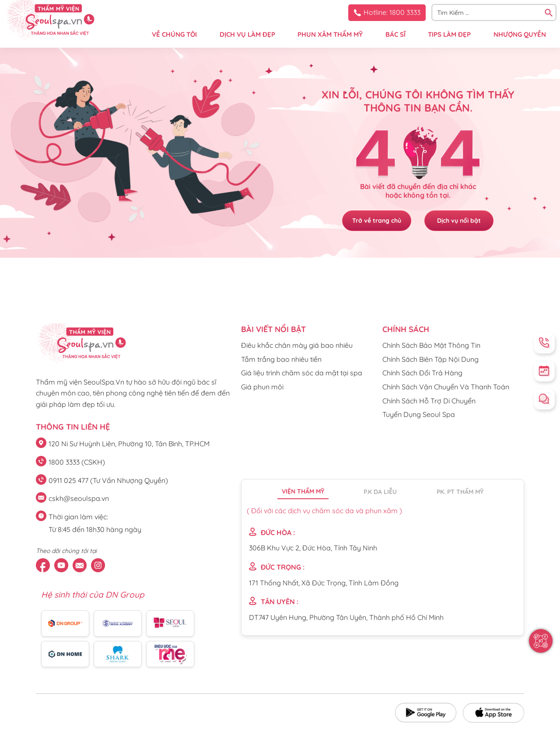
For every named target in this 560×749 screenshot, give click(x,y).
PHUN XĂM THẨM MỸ (330, 34)
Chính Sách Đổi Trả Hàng (422, 372)
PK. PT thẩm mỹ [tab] (460, 492)
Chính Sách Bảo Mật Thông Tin (431, 345)
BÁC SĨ (395, 34)
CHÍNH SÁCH (405, 329)
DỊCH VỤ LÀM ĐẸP (247, 34)
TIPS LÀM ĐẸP (449, 34)
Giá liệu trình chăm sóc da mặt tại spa (301, 372)
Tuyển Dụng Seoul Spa (418, 414)
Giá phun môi (262, 386)
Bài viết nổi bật (273, 329)
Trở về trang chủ (376, 220)
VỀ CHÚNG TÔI (174, 34)
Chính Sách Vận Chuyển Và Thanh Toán (445, 386)
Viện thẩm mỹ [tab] (303, 491)
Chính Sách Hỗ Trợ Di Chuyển (429, 400)
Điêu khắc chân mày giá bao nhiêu (297, 345)
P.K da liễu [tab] (380, 492)
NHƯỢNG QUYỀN (520, 34)
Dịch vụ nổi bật (459, 220)
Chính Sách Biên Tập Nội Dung (430, 359)
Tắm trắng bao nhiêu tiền (281, 359)
